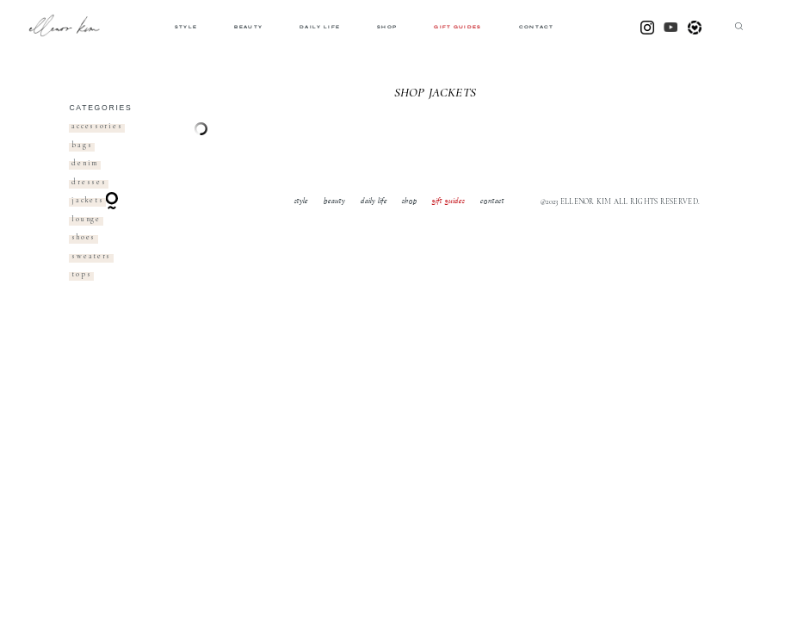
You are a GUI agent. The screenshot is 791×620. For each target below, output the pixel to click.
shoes (83, 236)
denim (84, 162)
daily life (320, 27)
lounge (85, 218)
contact (536, 27)
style (186, 27)
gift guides (457, 27)
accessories (96, 125)
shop (387, 27)
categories (100, 107)
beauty (248, 27)
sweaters (91, 255)
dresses (88, 181)
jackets (87, 199)
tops (81, 274)
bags (81, 144)
